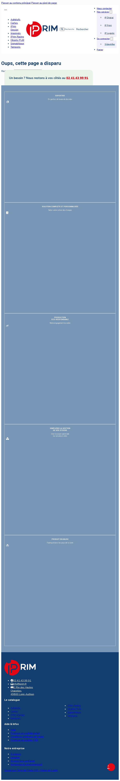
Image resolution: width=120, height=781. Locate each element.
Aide (13, 729)
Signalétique (17, 43)
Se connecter (103, 38)
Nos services (103, 11)
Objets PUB (17, 40)
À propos (16, 754)
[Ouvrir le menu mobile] (5, 9)
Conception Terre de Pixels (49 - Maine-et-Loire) (31, 770)
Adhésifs (15, 19)
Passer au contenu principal (16, 3)
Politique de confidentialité (25, 733)
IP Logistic (110, 33)
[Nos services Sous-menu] (111, 12)
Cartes (14, 23)
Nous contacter (104, 8)
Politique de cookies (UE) (24, 740)
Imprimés (16, 33)
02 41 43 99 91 (77, 78)
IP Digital (109, 17)
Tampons (15, 47)
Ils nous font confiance (23, 761)
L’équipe (15, 757)
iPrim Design (14, 28)
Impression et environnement (26, 764)
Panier (100, 49)
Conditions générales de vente (27, 736)
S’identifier (110, 44)
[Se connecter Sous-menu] (111, 38)
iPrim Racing (17, 36)
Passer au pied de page (44, 3)
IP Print (108, 25)
